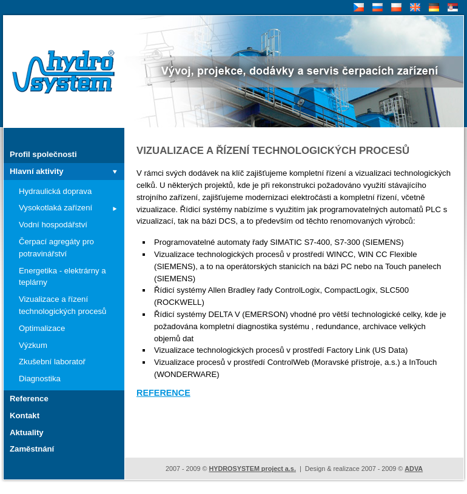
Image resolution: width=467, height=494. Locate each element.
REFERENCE (163, 393)
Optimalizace (42, 328)
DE (433, 7)
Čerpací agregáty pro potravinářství (56, 247)
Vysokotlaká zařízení (55, 207)
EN (414, 7)
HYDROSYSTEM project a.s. (252, 468)
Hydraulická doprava (55, 191)
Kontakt (24, 415)
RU (376, 7)
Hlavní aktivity (37, 171)
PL (394, 7)
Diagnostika (40, 378)
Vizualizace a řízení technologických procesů (62, 305)
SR (451, 7)
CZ (357, 7)
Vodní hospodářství (53, 224)
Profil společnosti (43, 154)
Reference (29, 398)
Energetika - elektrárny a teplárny (62, 276)
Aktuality (27, 432)
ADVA (414, 468)
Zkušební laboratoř (52, 361)
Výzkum (33, 345)
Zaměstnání (32, 448)
